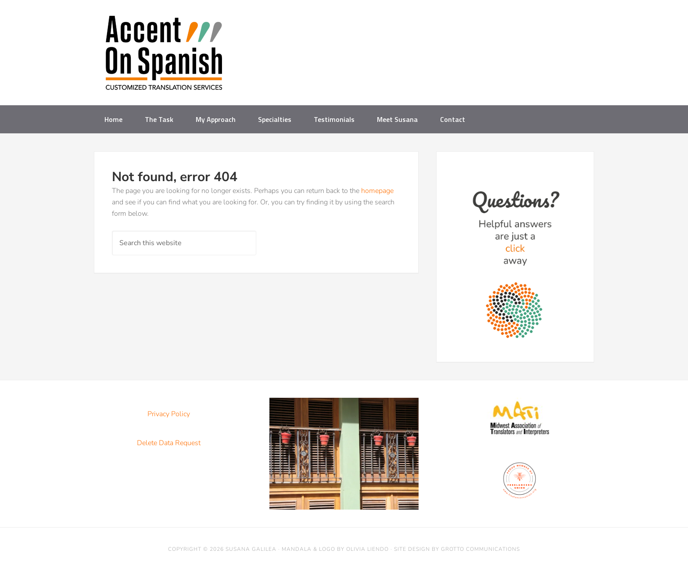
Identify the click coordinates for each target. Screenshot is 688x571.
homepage (377, 191)
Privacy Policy (168, 414)
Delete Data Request (169, 443)
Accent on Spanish (164, 56)
